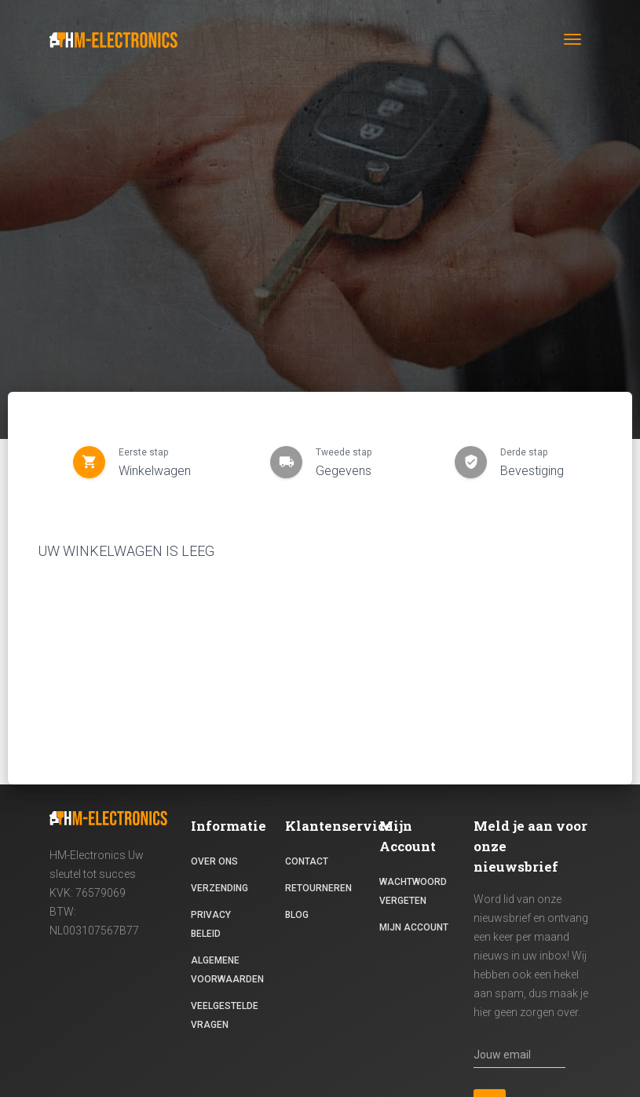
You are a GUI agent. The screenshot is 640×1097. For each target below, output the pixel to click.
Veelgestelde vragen (224, 1015)
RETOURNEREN (318, 888)
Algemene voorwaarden (227, 970)
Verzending (219, 888)
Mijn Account (413, 927)
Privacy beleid (211, 924)
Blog (297, 914)
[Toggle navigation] (572, 39)
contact (306, 861)
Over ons (214, 861)
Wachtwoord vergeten (413, 891)
